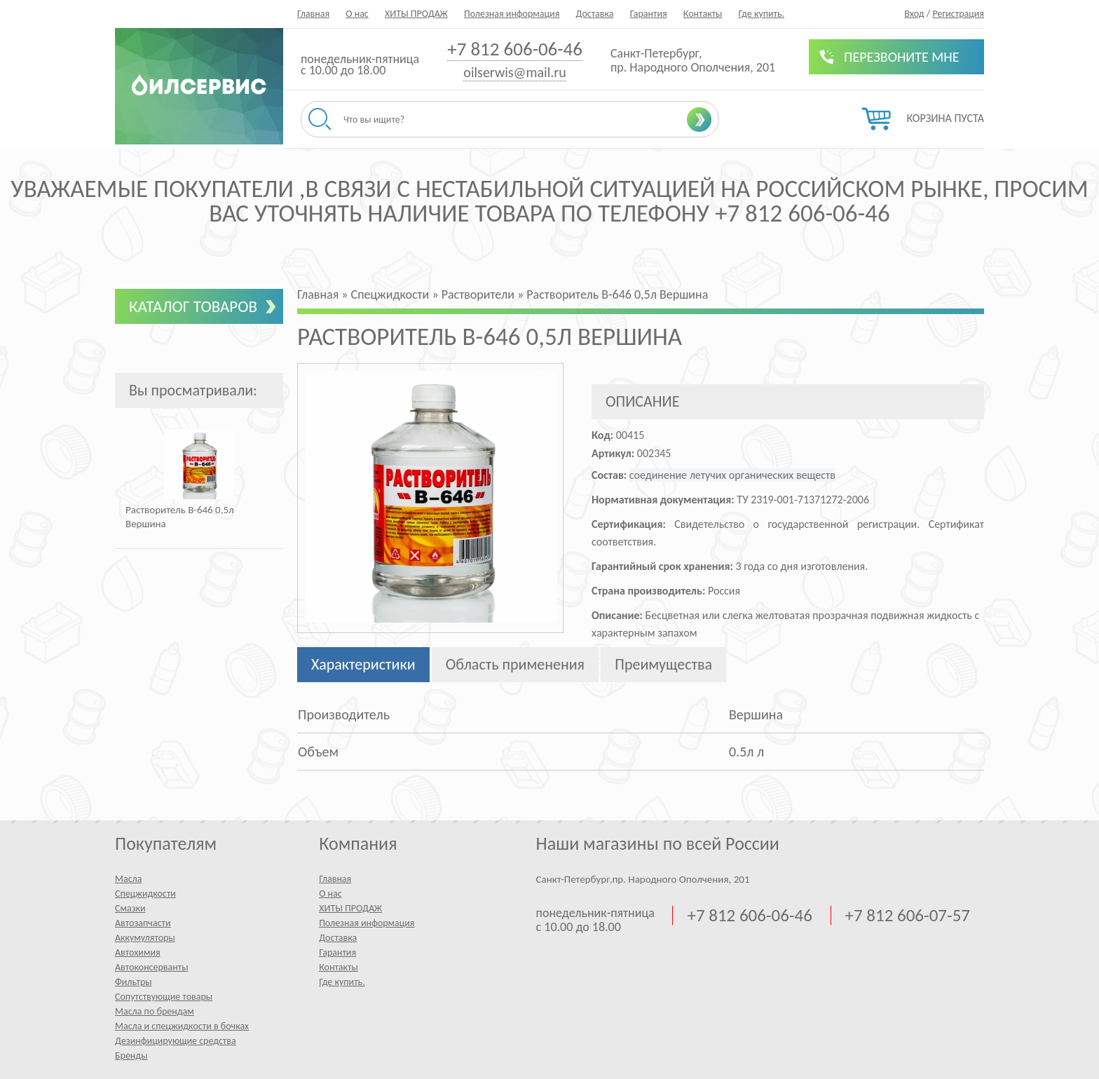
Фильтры (133, 982)
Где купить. (762, 14)
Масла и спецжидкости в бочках (182, 1026)
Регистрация (958, 14)
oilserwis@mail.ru (514, 72)
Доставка (594, 14)
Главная (313, 14)
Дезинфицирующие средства (175, 1041)
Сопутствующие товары (163, 997)
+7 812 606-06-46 (514, 48)
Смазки (130, 908)
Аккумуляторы (145, 938)
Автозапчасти (143, 923)
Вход (914, 14)
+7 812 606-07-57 (907, 915)
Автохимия (138, 952)
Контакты (703, 14)
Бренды (131, 1055)
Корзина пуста (945, 118)
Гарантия (648, 14)
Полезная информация (511, 14)
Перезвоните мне (902, 56)
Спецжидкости (145, 894)
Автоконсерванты (152, 967)
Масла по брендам (154, 1011)
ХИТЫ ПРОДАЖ (416, 14)
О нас (357, 14)
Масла (128, 879)
